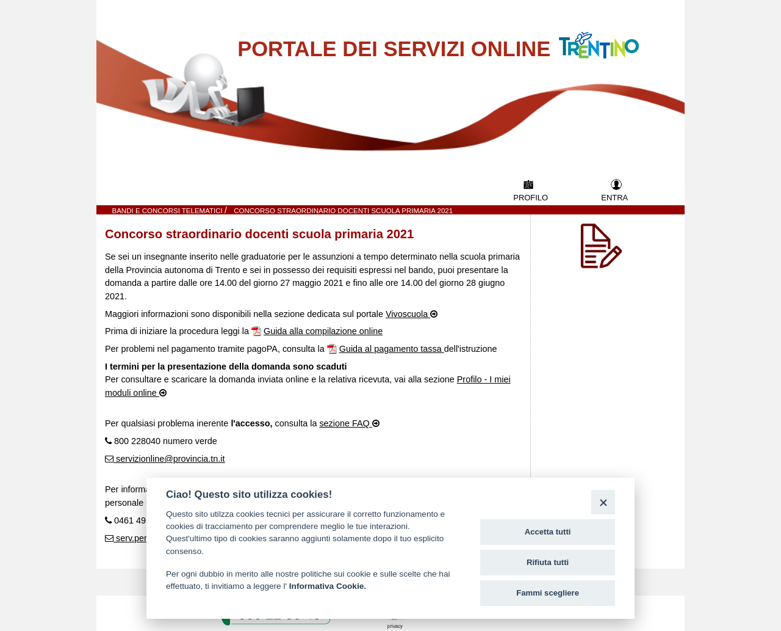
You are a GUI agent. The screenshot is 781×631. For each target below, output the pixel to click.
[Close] (603, 502)
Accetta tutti (548, 531)
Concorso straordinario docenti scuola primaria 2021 (343, 210)
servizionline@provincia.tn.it (169, 459)
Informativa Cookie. (327, 586)
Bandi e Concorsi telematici (168, 210)
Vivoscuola (408, 314)
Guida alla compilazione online (323, 331)
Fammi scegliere (547, 592)
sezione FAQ (345, 423)
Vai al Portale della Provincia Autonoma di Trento (611, 37)
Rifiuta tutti (548, 562)
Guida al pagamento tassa (391, 349)
